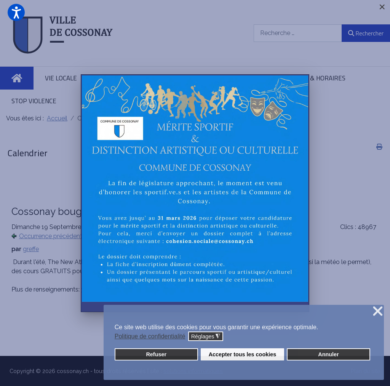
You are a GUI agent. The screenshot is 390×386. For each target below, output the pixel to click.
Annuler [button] (328, 354)
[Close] (382, 7)
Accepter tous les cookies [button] (243, 354)
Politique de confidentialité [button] (150, 336)
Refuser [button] (156, 354)
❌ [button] (377, 311)
